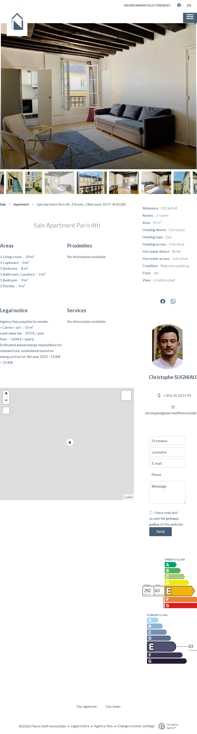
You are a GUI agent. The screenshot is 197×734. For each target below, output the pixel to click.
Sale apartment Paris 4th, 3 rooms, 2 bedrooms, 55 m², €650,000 (81, 204)
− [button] (6, 400)
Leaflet (129, 497)
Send (160, 531)
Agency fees (103, 726)
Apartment (21, 204)
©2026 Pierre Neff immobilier (42, 726)
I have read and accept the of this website (166, 518)
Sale (3, 204)
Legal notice (80, 726)
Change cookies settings (136, 726)
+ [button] (6, 393)
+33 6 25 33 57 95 (177, 395)
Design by (167, 726)
